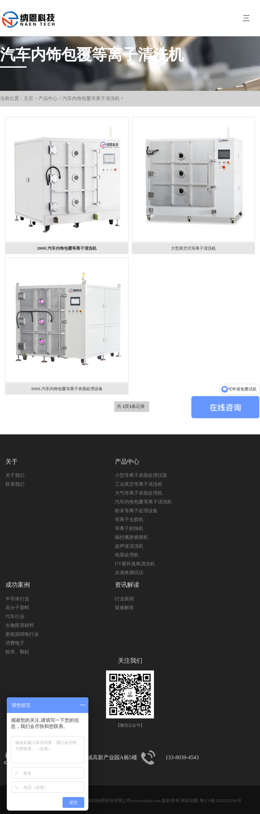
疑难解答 (124, 607)
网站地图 (189, 800)
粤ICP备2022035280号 (221, 800)
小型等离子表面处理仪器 (141, 475)
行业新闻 (124, 598)
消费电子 (14, 643)
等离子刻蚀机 (129, 528)
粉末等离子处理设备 (136, 510)
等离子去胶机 (129, 519)
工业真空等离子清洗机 (138, 484)
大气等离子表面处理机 (138, 493)
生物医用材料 (19, 625)
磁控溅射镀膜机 (131, 537)
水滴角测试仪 (129, 572)
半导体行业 (17, 598)
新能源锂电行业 (22, 634)
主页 (28, 98)
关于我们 (14, 475)
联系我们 (14, 484)
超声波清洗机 (129, 546)
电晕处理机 (127, 555)
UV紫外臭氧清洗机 (135, 563)
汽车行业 (14, 616)
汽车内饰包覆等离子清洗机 (91, 98)
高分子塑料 (17, 607)
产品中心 (47, 98)
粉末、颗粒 (17, 651)
